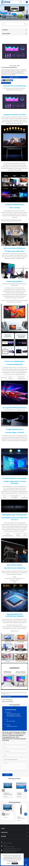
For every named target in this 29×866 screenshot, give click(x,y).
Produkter (8, 17)
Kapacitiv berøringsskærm (7, 701)
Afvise (8, 863)
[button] (3, 790)
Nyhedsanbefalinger (14, 802)
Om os (3, 828)
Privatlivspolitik (14, 861)
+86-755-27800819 (11, 721)
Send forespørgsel (14, 77)
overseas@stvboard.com (12, 726)
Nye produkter (6, 33)
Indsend (7, 774)
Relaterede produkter (14, 778)
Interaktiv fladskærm (19, 794)
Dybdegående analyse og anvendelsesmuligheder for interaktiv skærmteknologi (8, 814)
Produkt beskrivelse (6, 83)
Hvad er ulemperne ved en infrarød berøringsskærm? (21, 817)
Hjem (4, 17)
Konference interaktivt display (8, 794)
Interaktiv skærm (14, 17)
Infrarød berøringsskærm (7, 18)
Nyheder (3, 836)
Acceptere (15, 863)
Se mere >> (6, 796)
